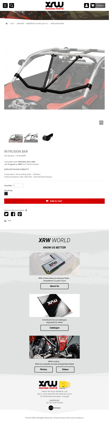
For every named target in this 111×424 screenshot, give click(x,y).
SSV (12, 23)
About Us (54, 286)
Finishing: (8, 190)
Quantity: (8, 185)
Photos (43, 369)
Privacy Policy (59, 418)
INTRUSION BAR (57, 23)
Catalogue (54, 327)
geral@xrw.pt (54, 400)
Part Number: (9, 156)
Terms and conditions (74, 418)
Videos (65, 369)
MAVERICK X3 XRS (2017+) (37, 23)
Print (9, 221)
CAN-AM (20, 23)
